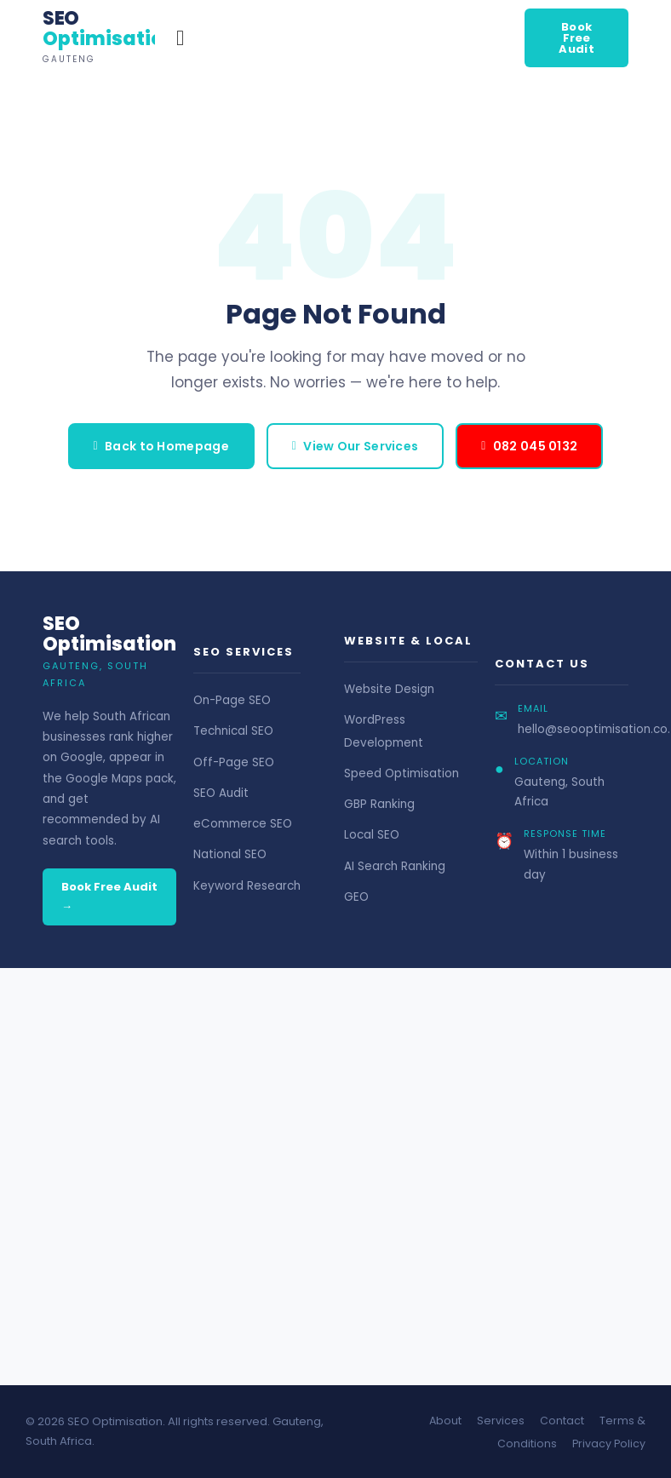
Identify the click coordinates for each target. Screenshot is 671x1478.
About (445, 1420)
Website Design (389, 689)
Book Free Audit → (109, 896)
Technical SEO (233, 731)
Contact (562, 1420)
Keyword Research (247, 886)
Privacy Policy (608, 1443)
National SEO (230, 854)
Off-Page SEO (233, 762)
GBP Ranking (379, 804)
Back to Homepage (161, 446)
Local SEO (371, 835)
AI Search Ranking (394, 866)
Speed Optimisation (401, 773)
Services (501, 1420)
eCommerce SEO (242, 824)
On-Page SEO (232, 700)
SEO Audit (221, 793)
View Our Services (355, 446)
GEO (356, 897)
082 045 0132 (529, 446)
